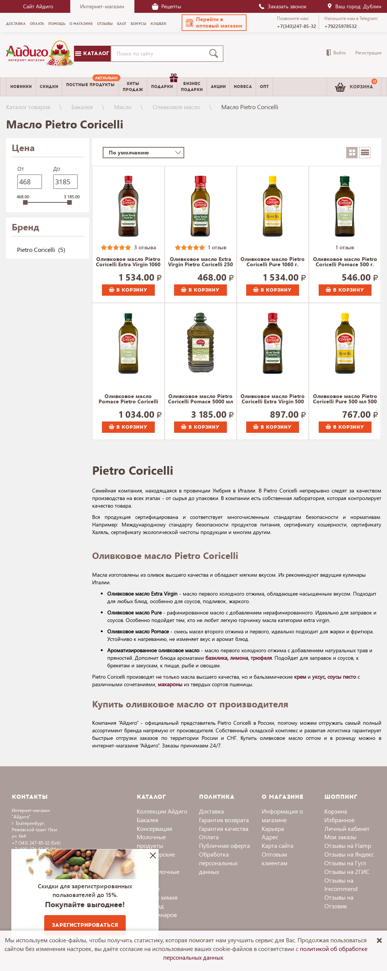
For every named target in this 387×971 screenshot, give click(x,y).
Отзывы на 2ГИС (347, 871)
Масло (122, 107)
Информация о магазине (282, 815)
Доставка (211, 811)
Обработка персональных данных (218, 862)
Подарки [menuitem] (164, 84)
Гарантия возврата (224, 820)
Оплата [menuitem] (37, 23)
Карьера (273, 828)
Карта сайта (277, 845)
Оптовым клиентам (274, 858)
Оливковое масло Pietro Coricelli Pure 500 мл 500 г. (345, 399)
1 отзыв (217, 247)
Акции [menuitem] (218, 86)
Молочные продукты (151, 841)
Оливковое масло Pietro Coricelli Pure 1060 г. (273, 262)
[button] (214, 22)
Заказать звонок (282, 6)
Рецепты (166, 6)
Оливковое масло (176, 107)
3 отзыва (145, 247)
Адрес (270, 837)
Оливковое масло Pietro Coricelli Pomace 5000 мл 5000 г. (200, 399)
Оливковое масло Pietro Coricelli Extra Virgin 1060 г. (128, 262)
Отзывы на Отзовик (338, 901)
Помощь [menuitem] (56, 23)
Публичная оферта (224, 845)
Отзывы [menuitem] (105, 23)
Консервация (154, 828)
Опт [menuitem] (264, 86)
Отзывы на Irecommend (341, 884)
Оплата (209, 837)
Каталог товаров (28, 107)
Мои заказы (340, 837)
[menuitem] (90, 87)
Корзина (335, 811)
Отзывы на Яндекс (349, 854)
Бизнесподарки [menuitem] (192, 86)
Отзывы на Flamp (347, 845)
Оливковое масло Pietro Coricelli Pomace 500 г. (345, 262)
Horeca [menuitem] (243, 86)
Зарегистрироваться (85, 925)
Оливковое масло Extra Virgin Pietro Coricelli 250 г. (200, 262)
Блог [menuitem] (121, 23)
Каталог (92, 53)
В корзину (128, 290)
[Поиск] (215, 53)
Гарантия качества (223, 828)
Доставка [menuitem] (16, 23)
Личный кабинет (347, 828)
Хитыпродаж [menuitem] (133, 86)
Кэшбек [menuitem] (159, 23)
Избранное (339, 820)
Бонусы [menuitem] (138, 23)
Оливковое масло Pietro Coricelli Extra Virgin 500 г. (273, 399)
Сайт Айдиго (38, 6)
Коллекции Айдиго (162, 811)
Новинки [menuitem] (21, 86)
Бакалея (82, 107)
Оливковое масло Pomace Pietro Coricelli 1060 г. (128, 399)
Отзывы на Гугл (345, 863)
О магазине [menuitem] (81, 23)
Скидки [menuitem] (49, 86)
